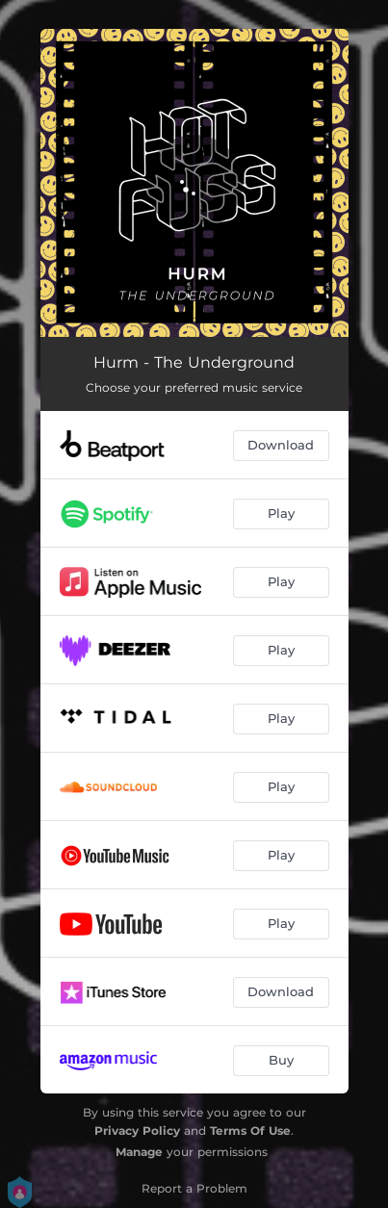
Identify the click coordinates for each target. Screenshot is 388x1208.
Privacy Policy (137, 1130)
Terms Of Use (250, 1130)
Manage (139, 1151)
